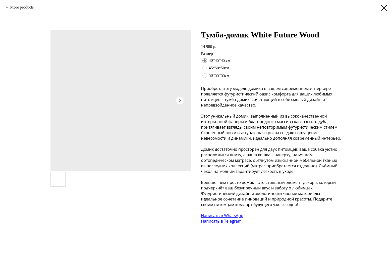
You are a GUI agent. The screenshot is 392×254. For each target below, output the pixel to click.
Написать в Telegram (221, 221)
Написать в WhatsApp (222, 215)
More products (22, 7)
